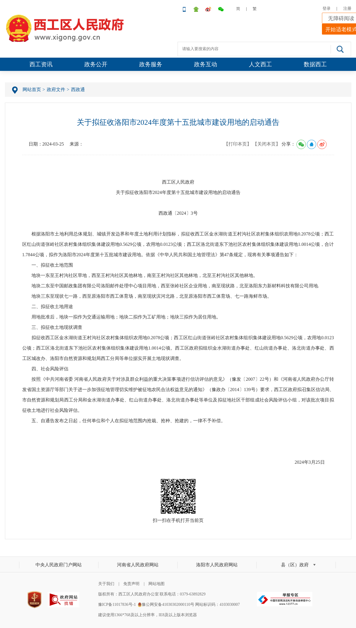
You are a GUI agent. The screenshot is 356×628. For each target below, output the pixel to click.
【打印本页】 (237, 144)
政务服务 (150, 64)
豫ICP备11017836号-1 (117, 604)
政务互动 (205, 64)
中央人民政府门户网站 (59, 564)
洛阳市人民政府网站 (217, 564)
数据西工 (315, 64)
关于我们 (106, 584)
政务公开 (95, 64)
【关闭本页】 (266, 144)
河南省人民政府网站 (138, 564)
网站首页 (32, 89)
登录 (327, 8)
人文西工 (260, 64)
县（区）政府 (295, 564)
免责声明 (131, 584)
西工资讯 (41, 64)
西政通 (78, 89)
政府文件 (56, 89)
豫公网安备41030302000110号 (168, 604)
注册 (347, 8)
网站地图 (156, 584)
